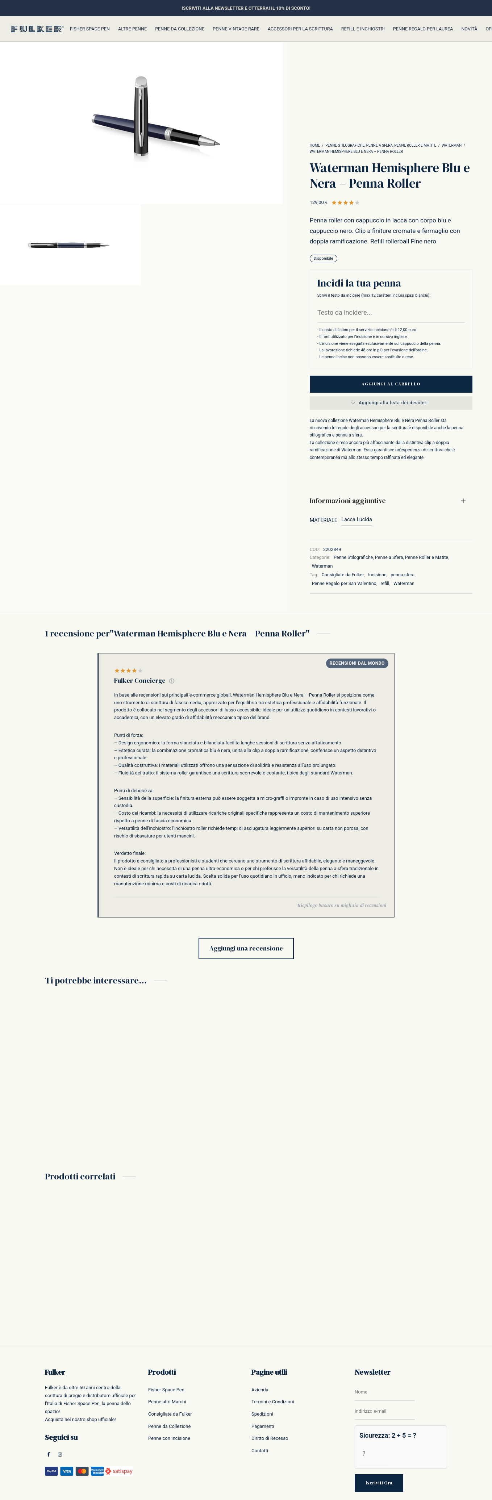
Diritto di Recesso (269, 1438)
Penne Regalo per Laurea (423, 29)
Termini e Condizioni (272, 1401)
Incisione (377, 574)
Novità (469, 29)
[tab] (391, 500)
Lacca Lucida (356, 520)
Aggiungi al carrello (391, 384)
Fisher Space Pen (90, 29)
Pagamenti (262, 1426)
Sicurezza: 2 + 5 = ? (387, 1435)
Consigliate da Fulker (343, 574)
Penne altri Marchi (167, 1401)
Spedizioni (262, 1414)
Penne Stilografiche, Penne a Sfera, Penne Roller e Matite (380, 145)
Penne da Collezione (179, 29)
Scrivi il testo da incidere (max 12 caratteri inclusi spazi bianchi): (373, 295)
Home (315, 145)
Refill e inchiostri (363, 29)
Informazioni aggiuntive (348, 501)
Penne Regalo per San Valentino (344, 583)
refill (384, 583)
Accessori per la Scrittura (300, 29)
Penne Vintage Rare (236, 29)
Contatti (259, 1450)
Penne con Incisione (169, 1438)
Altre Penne (132, 29)
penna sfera (402, 574)
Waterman (452, 145)
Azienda (259, 1389)
